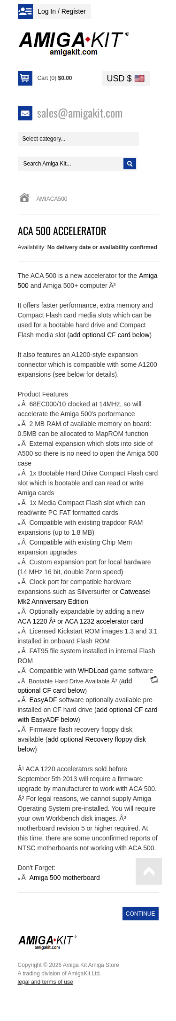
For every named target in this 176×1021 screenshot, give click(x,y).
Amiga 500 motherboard (65, 877)
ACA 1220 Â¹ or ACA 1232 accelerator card (81, 621)
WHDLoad (93, 670)
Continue (140, 913)
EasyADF (43, 700)
